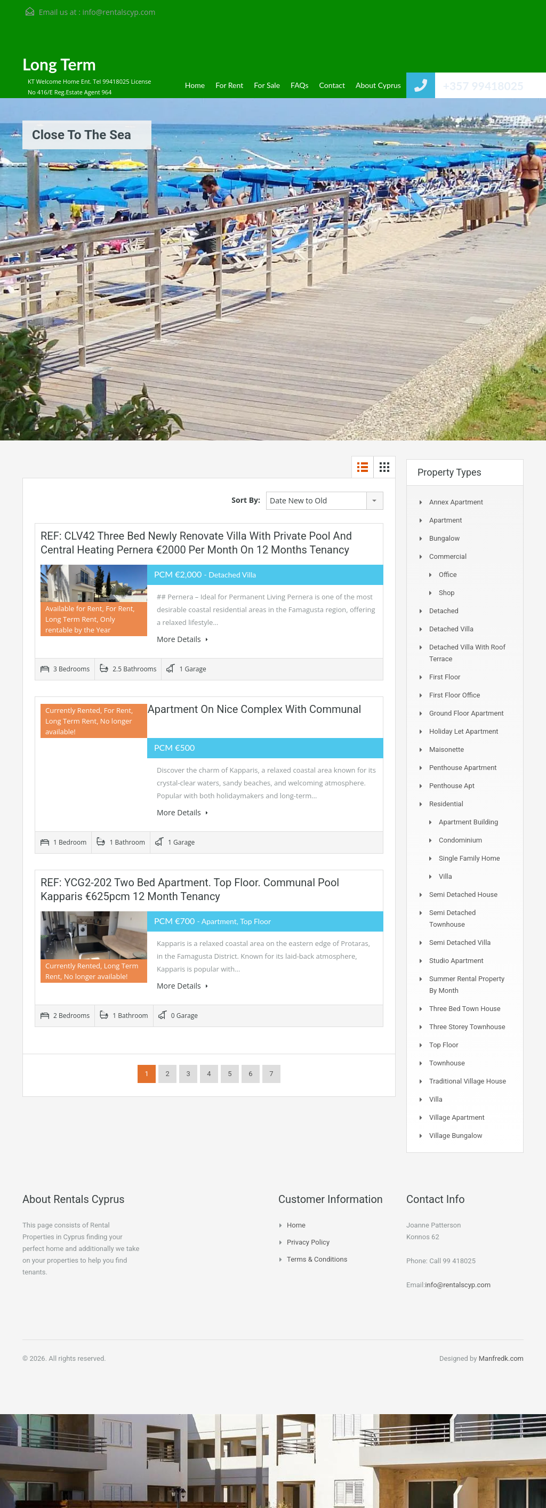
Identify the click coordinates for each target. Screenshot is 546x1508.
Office (448, 575)
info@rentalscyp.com (118, 12)
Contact (332, 85)
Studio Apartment (456, 961)
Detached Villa (451, 629)
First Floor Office (454, 695)
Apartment (445, 520)
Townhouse (447, 1063)
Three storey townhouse (467, 1027)
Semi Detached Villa (460, 942)
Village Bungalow (455, 1136)
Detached (444, 611)
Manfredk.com (501, 1358)
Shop (447, 593)
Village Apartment (457, 1117)
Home (195, 85)
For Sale (267, 85)
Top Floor (444, 1045)
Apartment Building (468, 822)
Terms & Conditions (317, 1259)
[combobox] (324, 501)
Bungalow (444, 538)
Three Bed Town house (465, 1009)
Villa (445, 876)
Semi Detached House (463, 895)
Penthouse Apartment (463, 768)
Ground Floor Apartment (466, 713)
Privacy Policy (308, 1242)
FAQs (299, 85)
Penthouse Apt (452, 786)
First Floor (445, 677)
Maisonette (446, 749)
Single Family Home (469, 858)
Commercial (448, 556)
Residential (446, 804)
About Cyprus (378, 85)
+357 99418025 (483, 85)
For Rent (229, 85)
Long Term (59, 64)
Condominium (460, 840)
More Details (182, 639)
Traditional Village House (467, 1081)
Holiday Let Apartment (464, 731)
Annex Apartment (456, 502)
